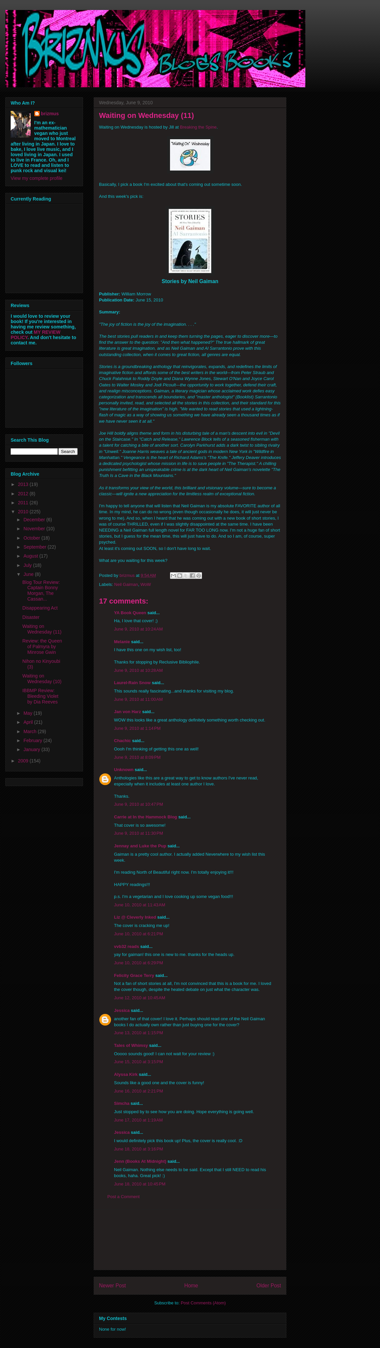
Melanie (122, 641)
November (34, 528)
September (35, 547)
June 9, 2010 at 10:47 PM (138, 804)
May (28, 713)
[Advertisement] (190, 1240)
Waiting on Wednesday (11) (41, 629)
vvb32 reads (126, 946)
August (31, 556)
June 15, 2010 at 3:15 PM (138, 1061)
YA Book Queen (130, 612)
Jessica (122, 1010)
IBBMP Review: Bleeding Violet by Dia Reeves (40, 696)
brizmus (50, 113)
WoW (145, 584)
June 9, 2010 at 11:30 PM (138, 833)
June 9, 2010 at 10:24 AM (138, 629)
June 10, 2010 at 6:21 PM (138, 933)
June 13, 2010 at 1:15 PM (138, 1032)
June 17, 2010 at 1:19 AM (138, 1120)
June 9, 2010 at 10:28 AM (138, 670)
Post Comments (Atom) (203, 1302)
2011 (24, 502)
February (33, 740)
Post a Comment (123, 1196)
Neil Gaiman (126, 584)
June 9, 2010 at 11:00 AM (138, 699)
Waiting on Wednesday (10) (41, 678)
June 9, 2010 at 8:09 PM (137, 757)
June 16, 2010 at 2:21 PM (138, 1091)
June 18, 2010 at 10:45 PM (139, 1183)
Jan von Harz (127, 711)
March (30, 731)
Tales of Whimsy (131, 1045)
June (29, 574)
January (32, 749)
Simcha (121, 1103)
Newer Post (112, 1285)
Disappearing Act (40, 608)
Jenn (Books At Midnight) (140, 1161)
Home (191, 1285)
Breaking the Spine (198, 127)
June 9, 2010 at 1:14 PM (137, 728)
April (28, 722)
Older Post (268, 1285)
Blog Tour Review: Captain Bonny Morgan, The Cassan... (41, 591)
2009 (24, 760)
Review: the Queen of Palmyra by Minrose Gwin (42, 646)
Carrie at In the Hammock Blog (145, 816)
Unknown (124, 769)
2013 (24, 484)
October (32, 538)
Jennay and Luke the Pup (140, 845)
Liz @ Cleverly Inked (135, 917)
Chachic (122, 740)
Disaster (30, 617)
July (28, 565)
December (34, 519)
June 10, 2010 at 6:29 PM (138, 962)
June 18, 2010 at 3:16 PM (138, 1148)
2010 (24, 511)
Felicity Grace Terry (134, 975)
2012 (24, 493)
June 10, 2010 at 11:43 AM (139, 904)
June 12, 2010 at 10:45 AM (139, 997)
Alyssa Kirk (126, 1074)
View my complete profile (36, 178)
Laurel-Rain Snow (132, 682)
